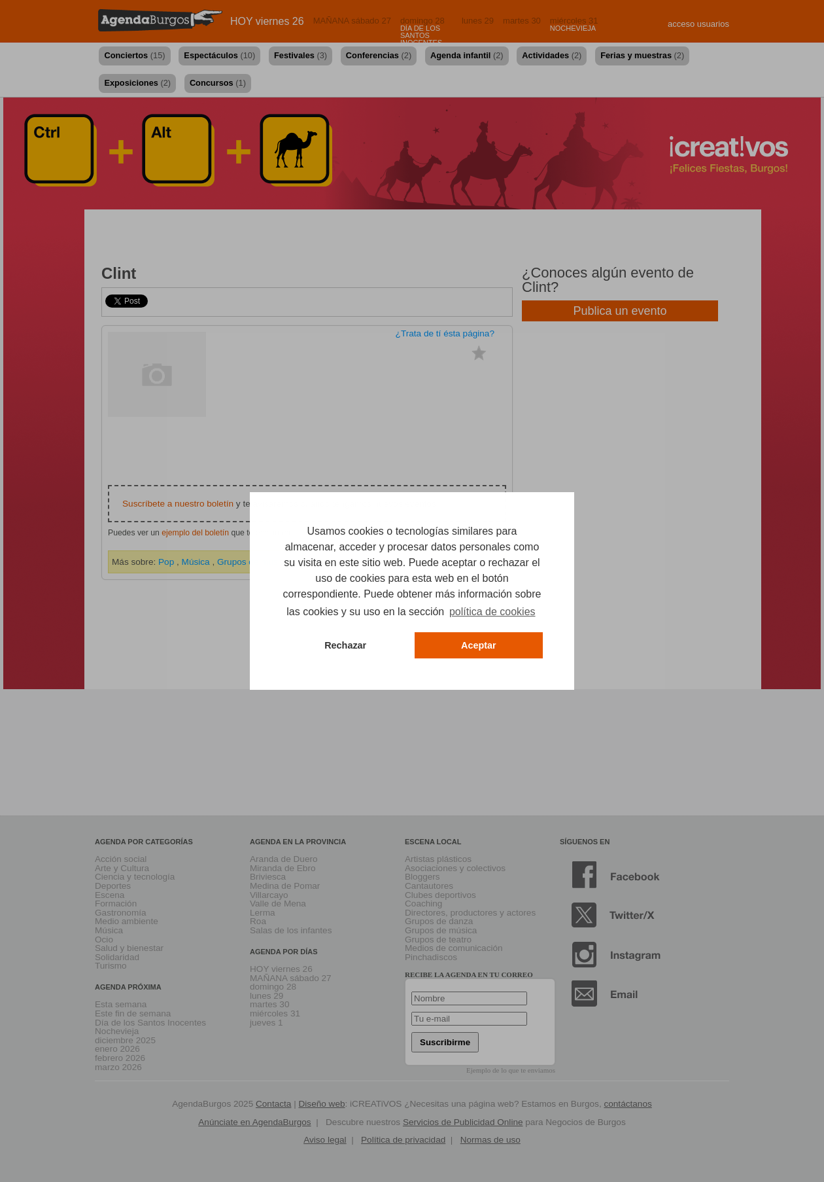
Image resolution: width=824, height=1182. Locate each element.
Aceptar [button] (478, 645)
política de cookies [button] (492, 611)
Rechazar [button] (345, 645)
